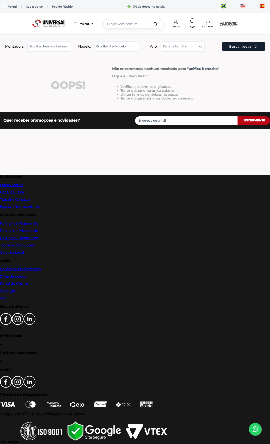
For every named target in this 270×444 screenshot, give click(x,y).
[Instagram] (18, 324)
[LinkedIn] (29, 324)
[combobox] (133, 23)
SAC (3, 298)
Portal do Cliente (14, 284)
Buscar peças (243, 46)
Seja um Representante (20, 207)
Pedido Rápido (62, 6)
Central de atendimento (20, 269)
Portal (10, 6)
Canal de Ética (12, 192)
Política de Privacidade (19, 231)
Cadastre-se (34, 6)
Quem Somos (11, 185)
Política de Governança (19, 238)
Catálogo (7, 291)
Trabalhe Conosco (15, 200)
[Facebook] (6, 324)
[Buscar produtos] (156, 24)
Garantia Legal (12, 252)
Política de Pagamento (19, 223)
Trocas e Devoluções (17, 245)
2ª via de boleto (13, 276)
